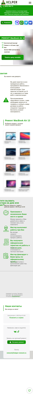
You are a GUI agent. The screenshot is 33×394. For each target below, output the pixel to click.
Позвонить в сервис (16, 317)
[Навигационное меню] (30, 3)
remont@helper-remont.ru (16, 353)
